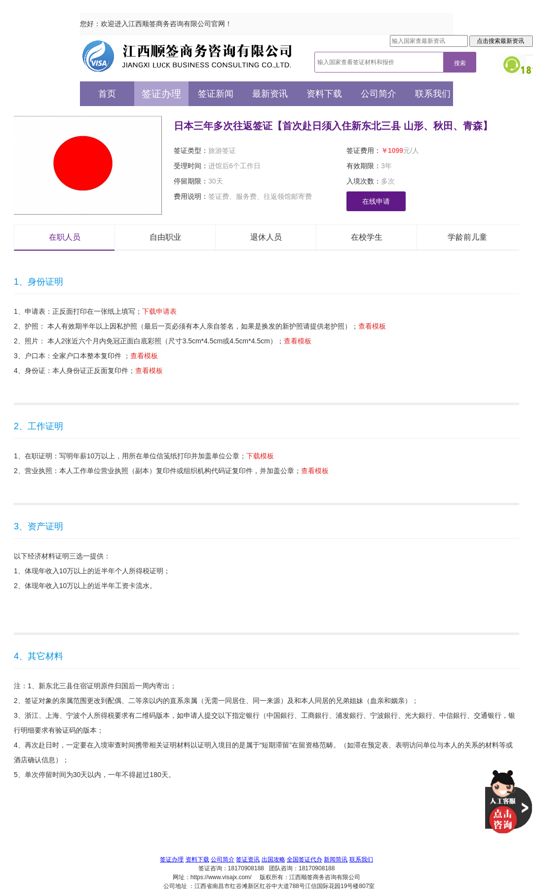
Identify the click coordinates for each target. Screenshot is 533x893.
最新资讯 (270, 94)
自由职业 (165, 237)
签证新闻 (215, 94)
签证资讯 (248, 859)
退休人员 (266, 237)
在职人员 (64, 237)
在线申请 (376, 201)
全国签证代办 (304, 859)
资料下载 (324, 94)
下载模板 (260, 456)
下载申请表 (159, 311)
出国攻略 (273, 859)
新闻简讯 (335, 859)
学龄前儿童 (467, 237)
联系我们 (433, 94)
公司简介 (378, 94)
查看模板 (372, 326)
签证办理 (161, 93)
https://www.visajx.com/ (221, 877)
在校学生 (366, 237)
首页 (107, 94)
